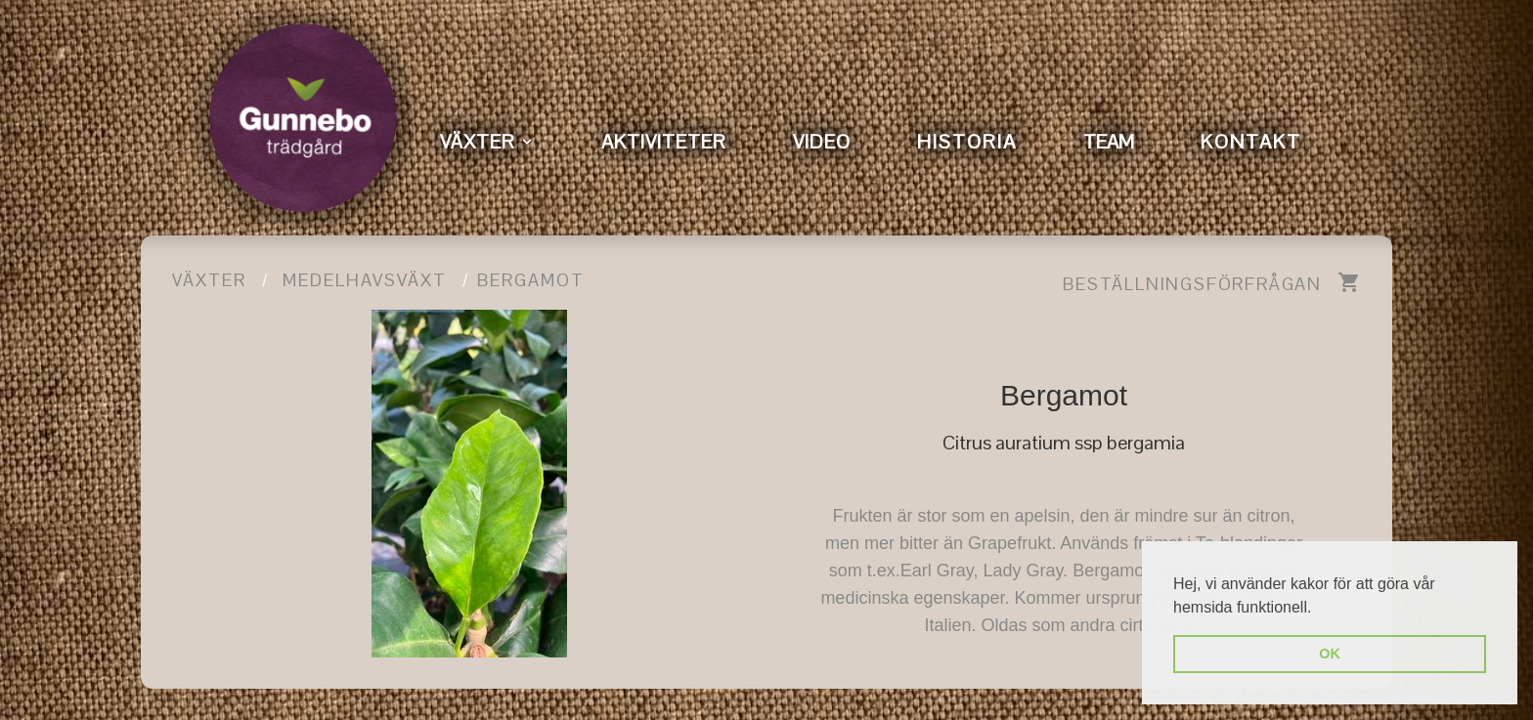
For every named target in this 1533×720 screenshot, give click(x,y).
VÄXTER (477, 141)
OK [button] (1329, 653)
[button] (1319, 609)
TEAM (1108, 141)
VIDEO (822, 141)
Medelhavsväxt (365, 280)
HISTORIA (967, 141)
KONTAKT (1251, 141)
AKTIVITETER (663, 141)
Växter (209, 280)
